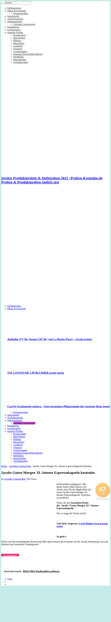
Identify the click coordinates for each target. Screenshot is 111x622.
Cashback (18, 46)
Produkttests (13, 27)
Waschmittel (13, 16)
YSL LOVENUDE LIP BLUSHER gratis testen (35, 372)
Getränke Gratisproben (24, 24)
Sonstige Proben (15, 32)
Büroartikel (18, 43)
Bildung (17, 40)
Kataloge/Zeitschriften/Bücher (28, 54)
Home (4, 466)
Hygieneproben (20, 13)
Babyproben (19, 38)
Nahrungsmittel (14, 21)
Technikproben (20, 62)
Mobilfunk (18, 57)
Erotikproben (19, 35)
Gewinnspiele (14, 29)
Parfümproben (14, 8)
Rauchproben (19, 59)
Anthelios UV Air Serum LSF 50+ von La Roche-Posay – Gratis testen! (49, 339)
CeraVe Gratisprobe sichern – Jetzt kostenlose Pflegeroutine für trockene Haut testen (58, 406)
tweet (10, 579)
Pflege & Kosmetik (16, 10)
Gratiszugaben (20, 51)
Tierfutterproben (15, 19)
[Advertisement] (28, 215)
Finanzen (17, 48)
